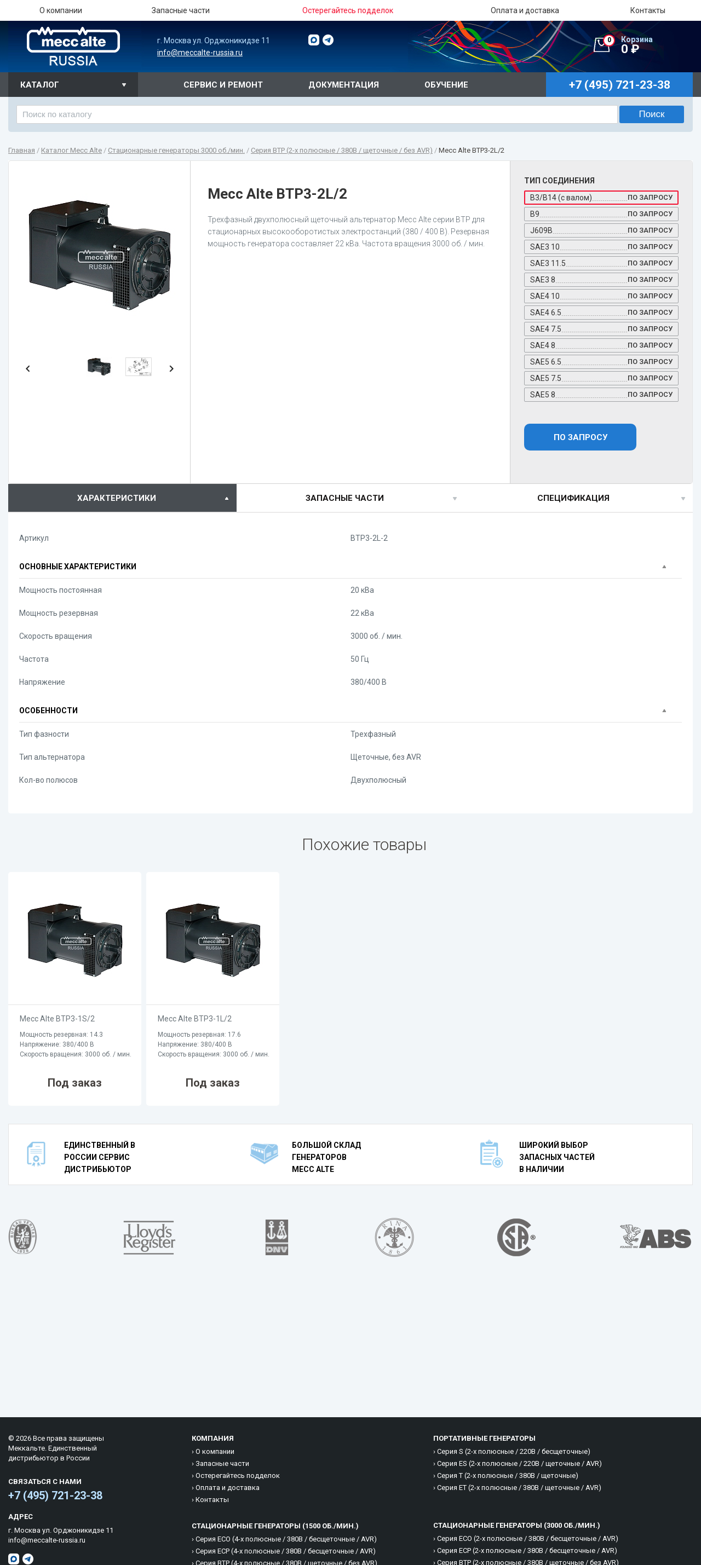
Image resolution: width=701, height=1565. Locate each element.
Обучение (446, 85)
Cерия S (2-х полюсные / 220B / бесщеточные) (513, 1451)
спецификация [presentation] (573, 498)
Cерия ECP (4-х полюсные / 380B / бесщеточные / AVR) (286, 1551)
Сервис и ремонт (223, 85)
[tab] (122, 498)
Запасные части (181, 10)
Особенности (48, 710)
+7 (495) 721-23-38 (55, 1495)
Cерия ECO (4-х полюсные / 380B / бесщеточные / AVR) (286, 1539)
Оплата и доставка (525, 10)
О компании (60, 10)
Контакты (647, 10)
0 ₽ (648, 45)
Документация (343, 85)
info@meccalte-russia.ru (200, 52)
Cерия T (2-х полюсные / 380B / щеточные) (507, 1475)
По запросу (580, 437)
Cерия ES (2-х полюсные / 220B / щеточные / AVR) (519, 1463)
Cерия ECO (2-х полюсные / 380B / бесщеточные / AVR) (527, 1538)
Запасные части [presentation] (345, 498)
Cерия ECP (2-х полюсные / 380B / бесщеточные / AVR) (527, 1550)
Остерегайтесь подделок (238, 1475)
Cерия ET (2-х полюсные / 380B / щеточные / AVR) (519, 1487)
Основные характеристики (77, 566)
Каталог (39, 85)
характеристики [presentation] (116, 498)
